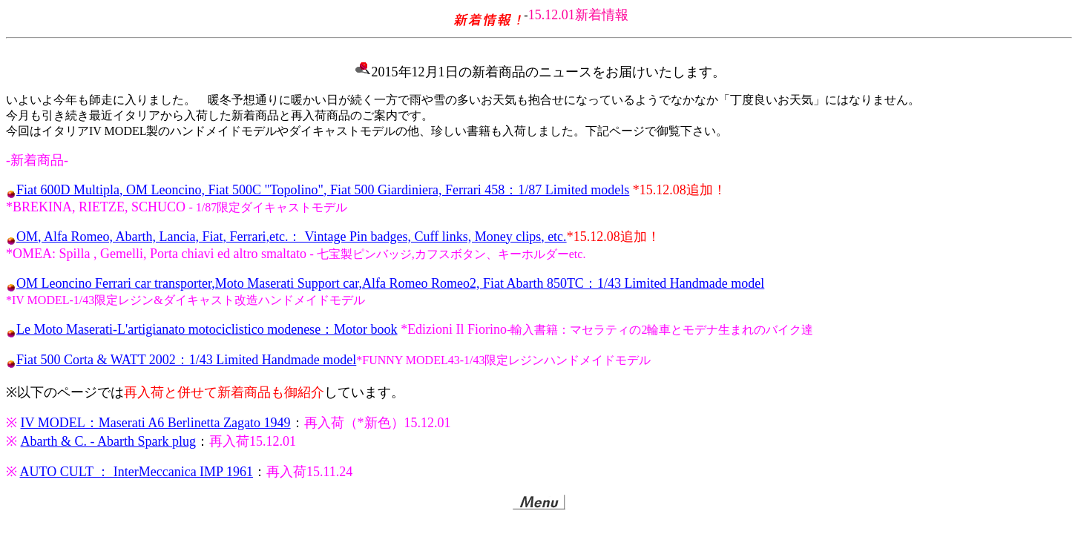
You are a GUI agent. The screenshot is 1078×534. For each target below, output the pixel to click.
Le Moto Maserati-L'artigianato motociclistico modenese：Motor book (207, 329)
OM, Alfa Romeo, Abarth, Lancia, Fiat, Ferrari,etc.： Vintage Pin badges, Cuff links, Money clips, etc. (291, 236)
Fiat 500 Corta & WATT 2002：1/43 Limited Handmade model (186, 359)
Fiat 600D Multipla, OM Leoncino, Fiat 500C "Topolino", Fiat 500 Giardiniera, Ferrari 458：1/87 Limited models (322, 189)
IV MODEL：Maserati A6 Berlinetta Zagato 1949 (156, 422)
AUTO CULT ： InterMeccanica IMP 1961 (136, 471)
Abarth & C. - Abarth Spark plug (108, 441)
